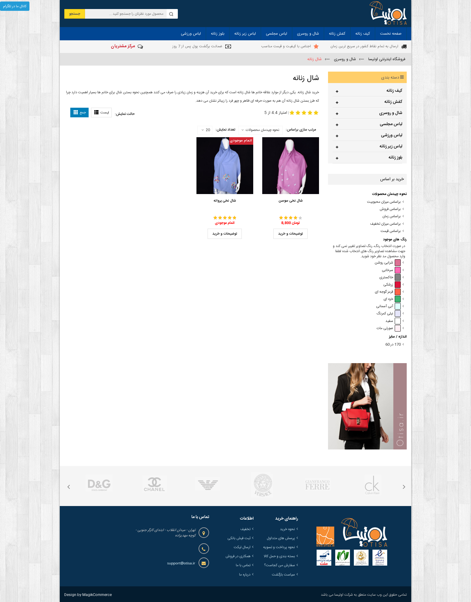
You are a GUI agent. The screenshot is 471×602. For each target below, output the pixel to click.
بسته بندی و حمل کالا (279, 556)
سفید (393, 321)
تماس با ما (243, 565)
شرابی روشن (388, 262)
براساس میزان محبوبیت (384, 202)
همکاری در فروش (238, 556)
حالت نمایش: (125, 114)
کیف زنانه (394, 90)
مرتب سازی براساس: (301, 130)
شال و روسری (390, 113)
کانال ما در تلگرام (14, 6)
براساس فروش (390, 209)
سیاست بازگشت (283, 575)
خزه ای (392, 299)
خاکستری (390, 277)
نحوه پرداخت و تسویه (279, 547)
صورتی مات (389, 328)
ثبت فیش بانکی (239, 538)
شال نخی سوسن (290, 201)
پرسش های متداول (281, 538)
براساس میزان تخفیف (385, 224)
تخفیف (245, 529)
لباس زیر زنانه (391, 146)
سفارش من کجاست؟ (279, 565)
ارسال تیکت (242, 547)
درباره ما (245, 575)
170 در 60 (393, 344)
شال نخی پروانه (225, 201)
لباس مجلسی (391, 124)
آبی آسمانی (388, 306)
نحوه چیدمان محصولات (262, 130)
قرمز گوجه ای (388, 292)
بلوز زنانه (395, 157)
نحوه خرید (287, 529)
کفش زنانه (393, 102)
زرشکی (392, 284)
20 (206, 130)
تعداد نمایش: (225, 130)
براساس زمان (391, 216)
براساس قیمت (391, 231)
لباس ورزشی (391, 135)
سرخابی (391, 270)
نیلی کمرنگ (389, 313)
